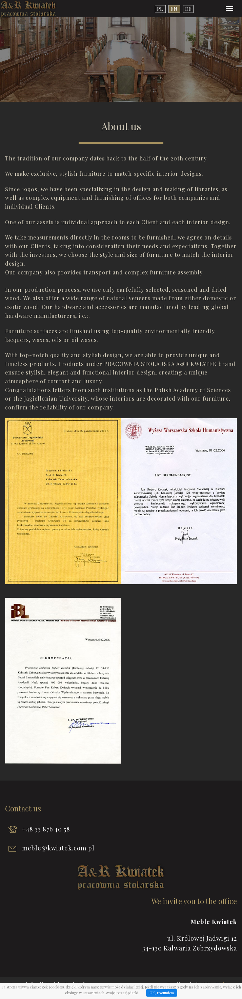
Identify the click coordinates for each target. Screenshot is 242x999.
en (174, 9)
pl (160, 9)
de (188, 9)
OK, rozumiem (161, 992)
